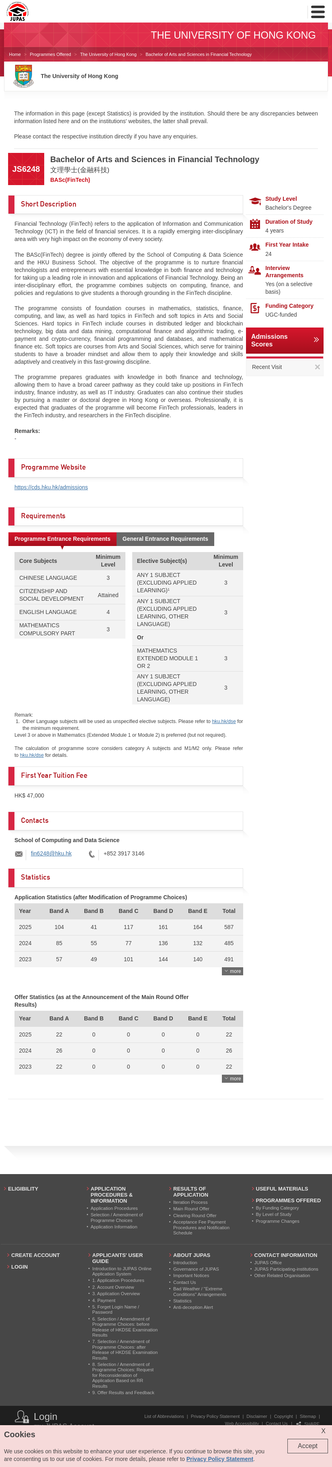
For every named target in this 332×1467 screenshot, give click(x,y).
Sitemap (308, 1416)
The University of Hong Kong (108, 54)
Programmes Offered (50, 54)
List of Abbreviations (164, 1416)
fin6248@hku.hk (51, 853)
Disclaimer (256, 1416)
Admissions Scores (269, 340)
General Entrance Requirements (165, 539)
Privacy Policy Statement (215, 1416)
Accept (308, 1445)
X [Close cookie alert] (323, 1431)
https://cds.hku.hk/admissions (51, 487)
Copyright (283, 1416)
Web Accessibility (242, 1423)
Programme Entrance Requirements (62, 539)
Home (14, 54)
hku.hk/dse (224, 721)
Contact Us (276, 1423)
